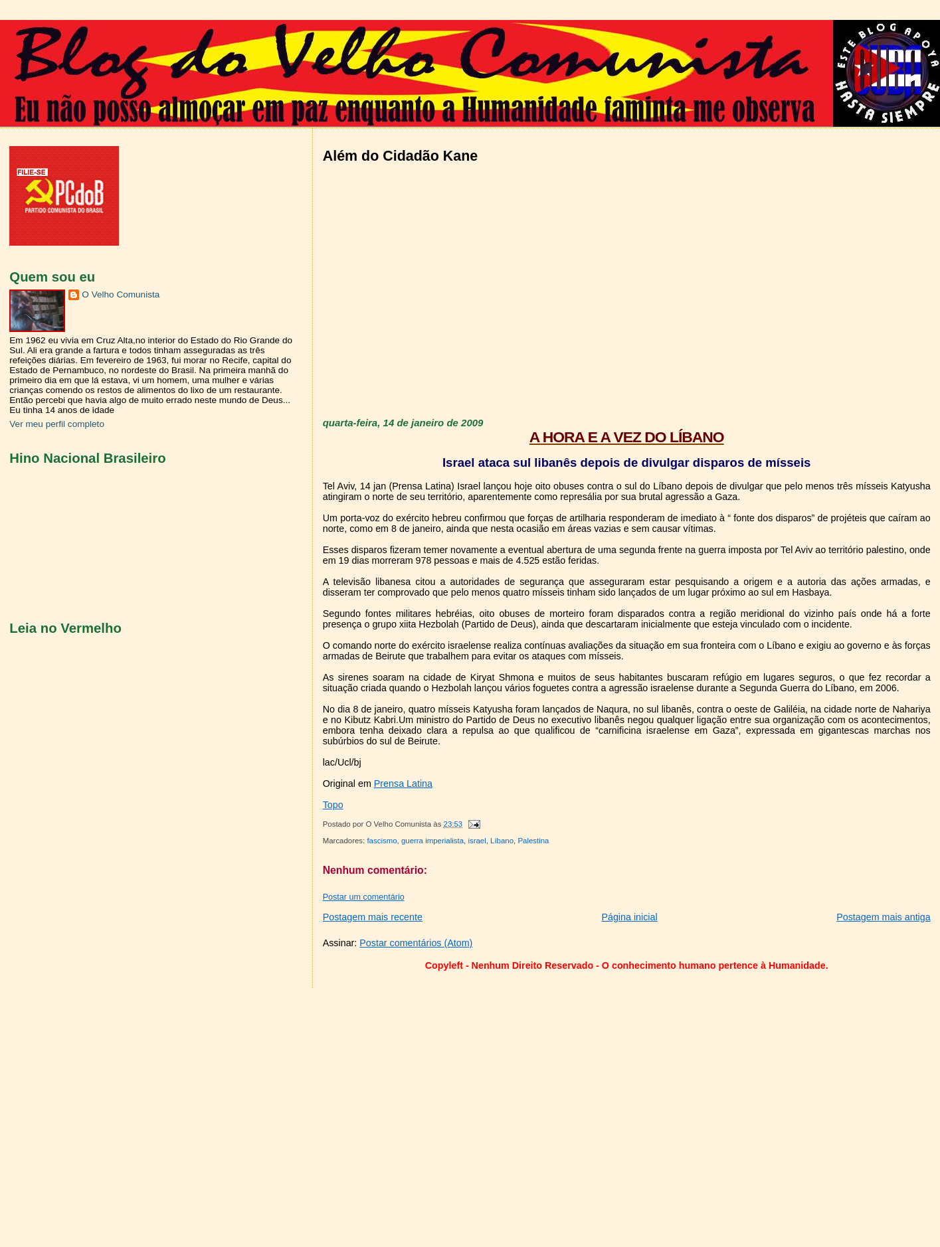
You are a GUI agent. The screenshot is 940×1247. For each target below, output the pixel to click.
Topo (333, 804)
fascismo (382, 841)
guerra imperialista (432, 841)
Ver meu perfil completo (56, 424)
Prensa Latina (403, 783)
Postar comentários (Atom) (415, 943)
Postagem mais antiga (883, 917)
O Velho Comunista (120, 294)
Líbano (502, 841)
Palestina (533, 841)
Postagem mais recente (373, 917)
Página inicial (629, 917)
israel (477, 841)
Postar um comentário (364, 897)
